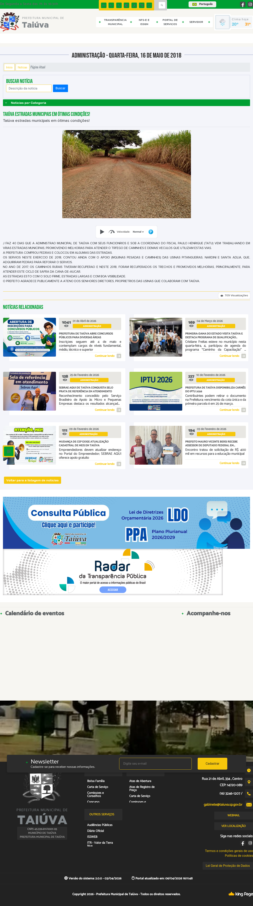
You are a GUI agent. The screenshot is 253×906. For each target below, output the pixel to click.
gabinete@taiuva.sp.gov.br (223, 805)
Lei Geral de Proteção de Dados (228, 866)
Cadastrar (212, 763)
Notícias (22, 67)
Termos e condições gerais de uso (229, 851)
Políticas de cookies (239, 856)
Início (9, 67)
